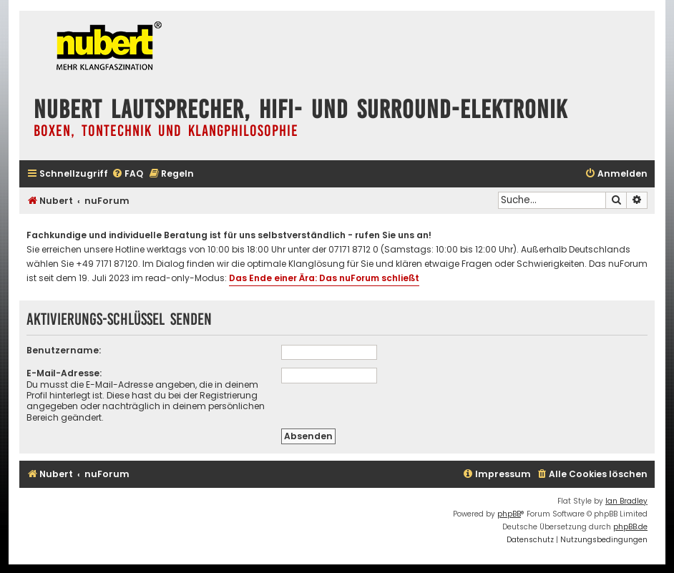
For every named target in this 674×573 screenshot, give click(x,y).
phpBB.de (630, 526)
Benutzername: (63, 350)
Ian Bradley (626, 501)
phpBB (509, 514)
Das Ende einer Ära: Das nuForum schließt (324, 278)
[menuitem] (127, 174)
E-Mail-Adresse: (64, 373)
